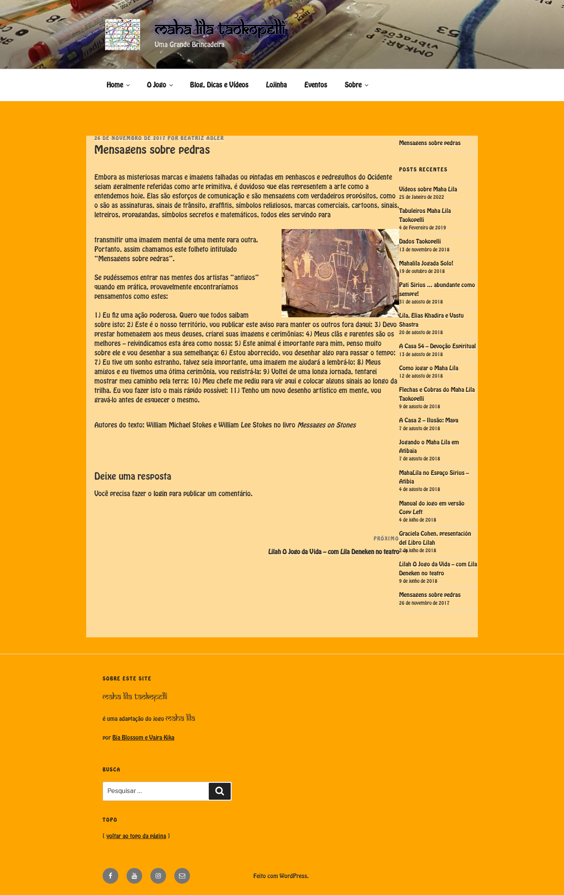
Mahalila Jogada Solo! (426, 263)
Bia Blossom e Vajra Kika (143, 737)
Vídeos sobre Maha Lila (428, 189)
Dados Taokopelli (420, 241)
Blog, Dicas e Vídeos (219, 85)
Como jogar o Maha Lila (428, 368)
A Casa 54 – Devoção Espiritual (437, 346)
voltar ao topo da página (136, 836)
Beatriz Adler (202, 138)
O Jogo (160, 85)
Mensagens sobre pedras (430, 143)
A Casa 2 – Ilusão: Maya (428, 420)
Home (119, 85)
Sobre (357, 85)
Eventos (315, 85)
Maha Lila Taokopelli (220, 30)
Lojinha (276, 85)
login (160, 494)
